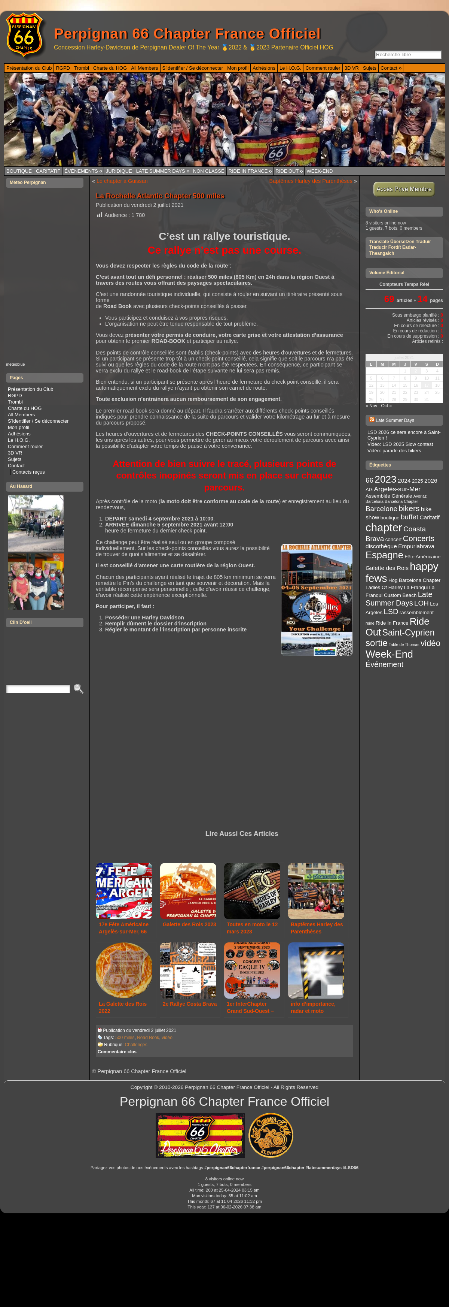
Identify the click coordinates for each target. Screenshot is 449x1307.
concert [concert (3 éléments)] (393, 539)
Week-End (319, 171)
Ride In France (248, 171)
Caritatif (48, 171)
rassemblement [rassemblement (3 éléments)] (417, 612)
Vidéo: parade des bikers (394, 450)
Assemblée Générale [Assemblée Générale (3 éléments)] (389, 496)
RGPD (15, 395)
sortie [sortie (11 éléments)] (377, 643)
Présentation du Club (30, 389)
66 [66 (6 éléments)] (369, 480)
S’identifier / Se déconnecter (38, 421)
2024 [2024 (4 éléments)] (404, 480)
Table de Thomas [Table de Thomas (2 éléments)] (404, 644)
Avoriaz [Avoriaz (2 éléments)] (420, 496)
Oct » (386, 405)
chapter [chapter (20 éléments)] (384, 527)
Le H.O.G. (19, 440)
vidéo (167, 1037)
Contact (16, 465)
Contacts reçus (28, 472)
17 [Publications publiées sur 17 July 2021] (426, 385)
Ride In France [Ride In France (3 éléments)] (392, 623)
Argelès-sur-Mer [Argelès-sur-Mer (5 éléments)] (397, 489)
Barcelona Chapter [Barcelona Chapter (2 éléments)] (401, 501)
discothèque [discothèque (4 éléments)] (381, 546)
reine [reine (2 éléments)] (370, 623)
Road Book (148, 1037)
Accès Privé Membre (404, 189)
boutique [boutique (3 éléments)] (390, 517)
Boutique (19, 171)
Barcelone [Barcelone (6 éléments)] (381, 509)
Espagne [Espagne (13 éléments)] (384, 555)
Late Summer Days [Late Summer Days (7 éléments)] (399, 598)
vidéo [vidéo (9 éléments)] (430, 643)
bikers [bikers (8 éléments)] (408, 508)
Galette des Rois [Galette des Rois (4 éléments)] (387, 568)
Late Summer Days (160, 171)
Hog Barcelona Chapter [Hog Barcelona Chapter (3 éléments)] (414, 580)
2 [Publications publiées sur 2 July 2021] (416, 371)
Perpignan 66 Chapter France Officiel (187, 33)
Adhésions (19, 434)
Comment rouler (25, 446)
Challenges (136, 1044)
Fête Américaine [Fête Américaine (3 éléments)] (422, 556)
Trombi (15, 402)
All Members (21, 414)
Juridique (119, 171)
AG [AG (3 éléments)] (369, 489)
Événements (81, 171)
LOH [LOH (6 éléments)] (421, 603)
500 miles (124, 1037)
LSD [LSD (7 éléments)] (391, 611)
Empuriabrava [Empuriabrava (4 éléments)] (416, 546)
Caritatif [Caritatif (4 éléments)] (429, 517)
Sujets (14, 459)
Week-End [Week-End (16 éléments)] (389, 654)
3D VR (15, 453)
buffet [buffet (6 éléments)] (409, 517)
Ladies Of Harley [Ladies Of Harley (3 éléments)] (384, 587)
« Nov (371, 405)
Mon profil (18, 427)
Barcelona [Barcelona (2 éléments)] (375, 501)
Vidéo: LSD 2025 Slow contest (400, 444)
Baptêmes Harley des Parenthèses (310, 181)
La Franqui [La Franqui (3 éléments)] (416, 587)
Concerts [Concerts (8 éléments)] (418, 538)
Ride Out (287, 171)
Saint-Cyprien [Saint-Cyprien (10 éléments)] (408, 632)
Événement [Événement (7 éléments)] (384, 664)
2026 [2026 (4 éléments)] (430, 480)
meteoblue (15, 364)
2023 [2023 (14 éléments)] (385, 479)
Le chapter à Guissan (122, 181)
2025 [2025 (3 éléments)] (417, 481)
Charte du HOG (25, 408)
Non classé (208, 171)
